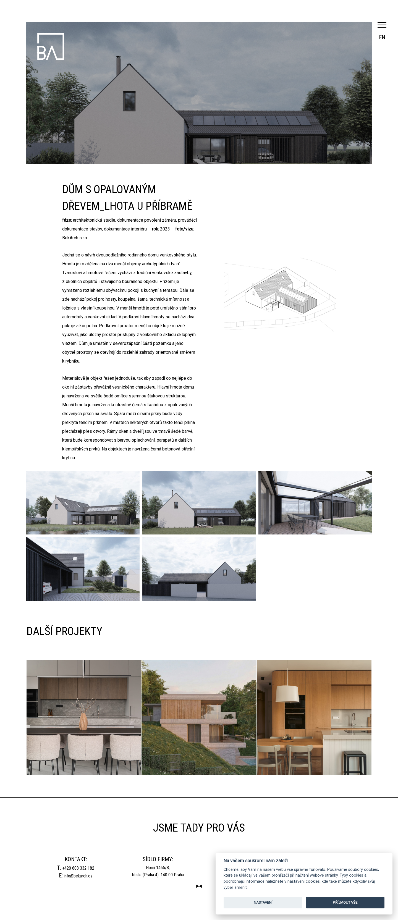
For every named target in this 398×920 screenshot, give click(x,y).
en (382, 37)
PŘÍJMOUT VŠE (345, 902)
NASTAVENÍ (263, 902)
